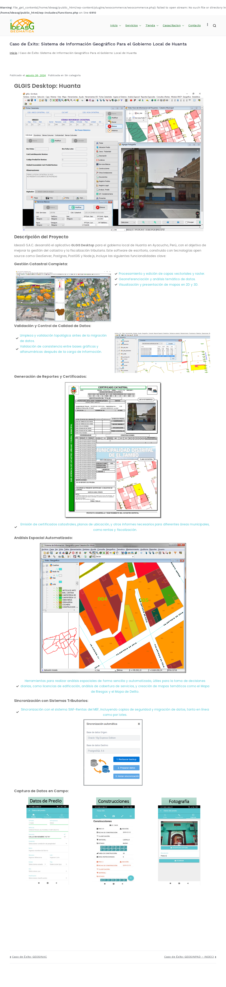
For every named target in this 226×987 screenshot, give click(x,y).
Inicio (115, 25)
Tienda (152, 25)
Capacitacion (173, 25)
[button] (119, 25)
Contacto (194, 25)
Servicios (133, 25)
